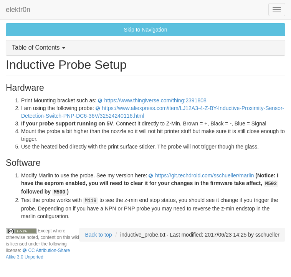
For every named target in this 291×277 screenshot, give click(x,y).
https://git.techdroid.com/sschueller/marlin (204, 175)
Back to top (98, 235)
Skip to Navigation (145, 30)
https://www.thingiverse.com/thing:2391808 (155, 100)
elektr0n (18, 9)
